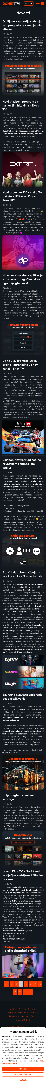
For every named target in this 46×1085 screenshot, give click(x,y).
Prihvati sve (23, 1069)
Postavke (23, 1080)
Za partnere (14, 1016)
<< (6, 984)
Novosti (22, 1009)
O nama (13, 1009)
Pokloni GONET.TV (23, 1020)
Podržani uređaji (31, 1012)
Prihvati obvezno (23, 1074)
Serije (28, 1026)
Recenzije (32, 1009)
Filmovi (20, 1026)
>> (30, 992)
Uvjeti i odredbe (15, 1012)
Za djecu (35, 1026)
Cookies (24, 1016)
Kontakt (33, 1016)
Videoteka (11, 1026)
